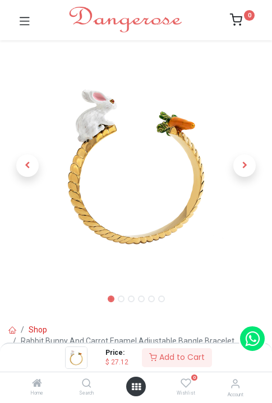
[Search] (86, 383)
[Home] (37, 383)
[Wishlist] (186, 383)
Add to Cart (177, 357)
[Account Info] (235, 383)
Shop (38, 329)
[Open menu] (136, 386)
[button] (27, 165)
